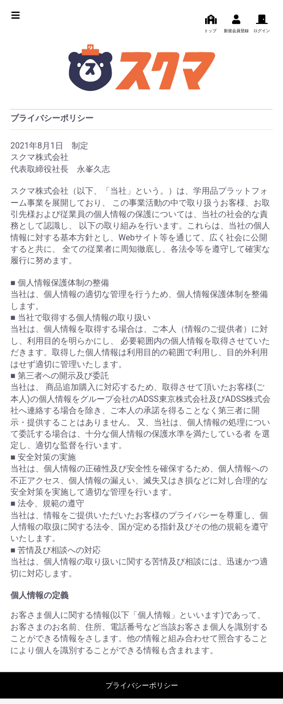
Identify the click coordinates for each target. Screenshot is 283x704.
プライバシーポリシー (141, 685)
